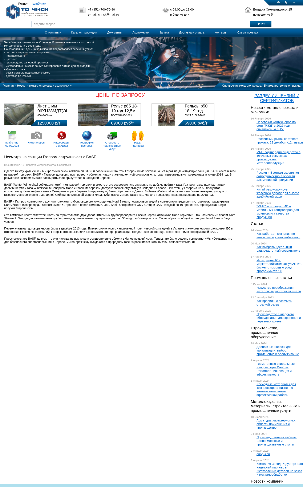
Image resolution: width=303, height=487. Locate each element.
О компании (53, 32)
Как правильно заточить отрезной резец (274, 302)
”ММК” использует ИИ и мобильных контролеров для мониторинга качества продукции (277, 211)
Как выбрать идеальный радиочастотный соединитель (278, 248)
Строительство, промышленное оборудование (264, 332)
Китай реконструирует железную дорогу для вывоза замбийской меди (277, 193)
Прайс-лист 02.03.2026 (12, 144)
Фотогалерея (36, 142)
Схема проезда (247, 32)
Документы (114, 32)
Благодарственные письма (282, 85)
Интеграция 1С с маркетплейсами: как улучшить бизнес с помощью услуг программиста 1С (279, 265)
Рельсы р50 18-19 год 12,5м (196, 111)
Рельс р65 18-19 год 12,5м (124, 108)
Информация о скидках (61, 144)
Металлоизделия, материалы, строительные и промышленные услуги (275, 406)
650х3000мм (44, 115)
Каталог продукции (84, 32)
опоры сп (263, 454)
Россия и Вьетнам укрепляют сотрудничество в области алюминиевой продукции (277, 176)
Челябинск (38, 3)
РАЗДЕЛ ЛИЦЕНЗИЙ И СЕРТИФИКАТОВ (276, 98)
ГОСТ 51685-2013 (121, 115)
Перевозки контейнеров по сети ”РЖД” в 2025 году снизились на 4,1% (276, 125)
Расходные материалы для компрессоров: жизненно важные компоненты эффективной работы (276, 389)
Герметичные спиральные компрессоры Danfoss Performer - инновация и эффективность (275, 369)
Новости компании (267, 481)
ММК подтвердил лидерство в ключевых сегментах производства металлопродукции (278, 157)
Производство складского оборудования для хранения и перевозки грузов (278, 317)
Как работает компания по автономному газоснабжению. (278, 235)
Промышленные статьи (271, 278)
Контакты (220, 32)
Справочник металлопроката (242, 85)
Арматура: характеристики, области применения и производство (276, 424)
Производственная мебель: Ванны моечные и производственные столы (276, 440)
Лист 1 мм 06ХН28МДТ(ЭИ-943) (58, 108)
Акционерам (140, 32)
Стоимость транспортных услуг (112, 145)
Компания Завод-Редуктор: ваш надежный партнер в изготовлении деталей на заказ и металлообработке (279, 469)
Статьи (257, 224)
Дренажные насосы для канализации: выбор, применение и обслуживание (277, 350)
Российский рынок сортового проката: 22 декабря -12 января (279, 140)
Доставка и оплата (192, 32)
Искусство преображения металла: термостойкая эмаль (278, 289)
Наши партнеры (138, 144)
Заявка (164, 32)
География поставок (87, 144)
